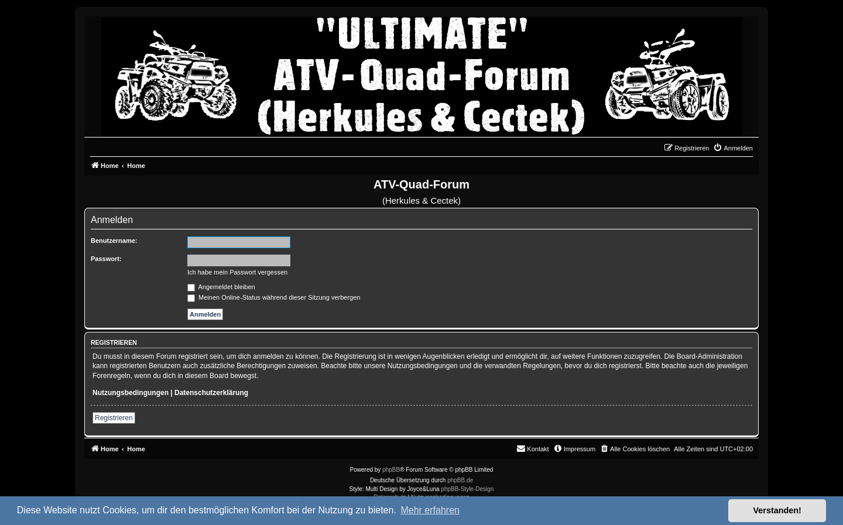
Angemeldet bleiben (221, 286)
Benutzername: (114, 240)
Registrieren (114, 418)
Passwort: (106, 258)
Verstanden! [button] (777, 510)
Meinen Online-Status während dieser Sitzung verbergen (273, 297)
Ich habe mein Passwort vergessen (237, 272)
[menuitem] (733, 148)
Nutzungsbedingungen (130, 393)
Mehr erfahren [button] (430, 510)
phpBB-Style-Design (467, 489)
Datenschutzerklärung (211, 393)
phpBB (391, 469)
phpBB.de (460, 480)
